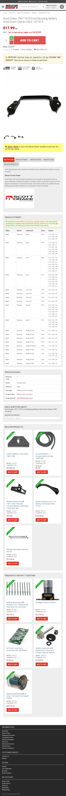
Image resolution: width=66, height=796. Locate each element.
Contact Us (33, 1)
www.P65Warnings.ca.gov (25, 398)
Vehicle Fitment (22, 160)
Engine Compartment (23, 13)
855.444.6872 (23, 1)
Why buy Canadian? (8, 739)
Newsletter (5, 787)
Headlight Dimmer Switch (45, 602)
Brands (4, 766)
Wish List (5, 785)
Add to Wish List (40, 49)
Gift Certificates (6, 768)
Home (5, 13)
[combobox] (33, 418)
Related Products (11, 164)
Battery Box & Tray (44, 13)
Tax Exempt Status (7, 737)
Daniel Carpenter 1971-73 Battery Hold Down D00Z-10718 (46, 503)
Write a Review (27, 49)
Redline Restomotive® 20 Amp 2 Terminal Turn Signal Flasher (17, 696)
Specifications (35, 160)
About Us (5, 742)
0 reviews (16, 49)
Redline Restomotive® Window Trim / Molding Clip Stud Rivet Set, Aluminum (17, 604)
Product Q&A (48, 160)
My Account (5, 781)
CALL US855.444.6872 (39, 68)
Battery (34, 13)
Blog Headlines (6, 773)
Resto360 (5, 731)
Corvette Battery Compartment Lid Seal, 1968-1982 (44, 456)
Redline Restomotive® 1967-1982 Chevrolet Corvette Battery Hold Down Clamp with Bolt (17, 504)
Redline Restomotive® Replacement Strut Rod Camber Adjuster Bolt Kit (45, 650)
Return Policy (6, 733)
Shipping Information (8, 735)
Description (8, 160)
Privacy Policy (6, 746)
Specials (4, 771)
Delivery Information (8, 744)
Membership (6, 790)
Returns (4, 758)
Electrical (12, 13)
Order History (6, 783)
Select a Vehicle (13, 146)
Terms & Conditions (8, 748)
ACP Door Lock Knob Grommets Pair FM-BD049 (17, 649)
